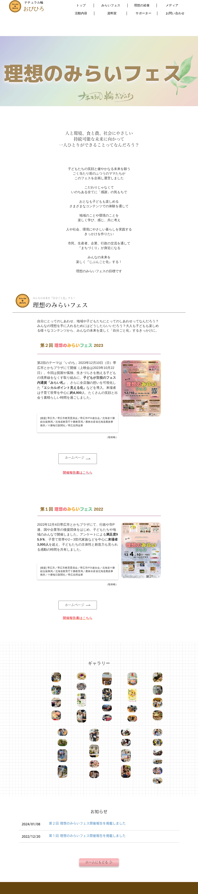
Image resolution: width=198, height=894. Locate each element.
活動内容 (81, 13)
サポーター (143, 13)
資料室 (112, 13)
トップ (81, 5)
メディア (172, 5)
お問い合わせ (175, 13)
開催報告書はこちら (77, 618)
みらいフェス (110, 5)
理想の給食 (142, 5)
